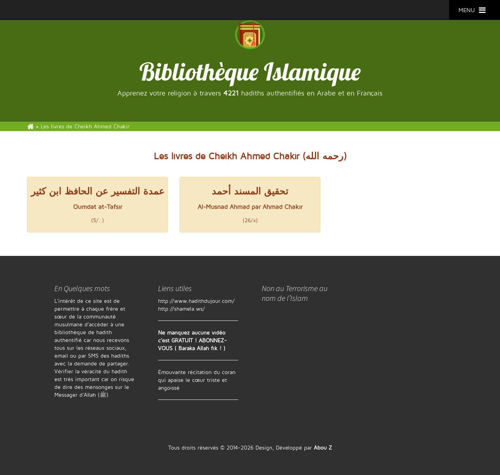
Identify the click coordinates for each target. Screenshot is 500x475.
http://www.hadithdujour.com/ (196, 300)
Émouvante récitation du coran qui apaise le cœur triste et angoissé (197, 380)
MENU (472, 10)
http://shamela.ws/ (181, 308)
